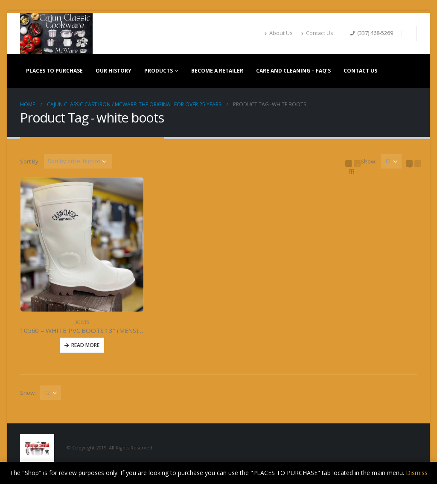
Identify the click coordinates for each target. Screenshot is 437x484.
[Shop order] (78, 161)
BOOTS (81, 322)
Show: (368, 161)
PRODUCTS (158, 70)
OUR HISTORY (113, 70)
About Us (279, 33)
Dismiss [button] (417, 473)
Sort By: (30, 161)
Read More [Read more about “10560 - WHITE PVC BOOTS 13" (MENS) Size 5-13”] (85, 345)
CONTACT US (360, 70)
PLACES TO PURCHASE (54, 70)
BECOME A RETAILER (217, 70)
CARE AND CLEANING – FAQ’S (293, 70)
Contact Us (317, 33)
